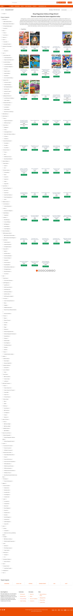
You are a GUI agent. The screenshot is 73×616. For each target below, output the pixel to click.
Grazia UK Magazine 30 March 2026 (56, 121)
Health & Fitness (6, 358)
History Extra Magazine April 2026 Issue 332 (46, 216)
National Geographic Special (9, 441)
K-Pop (5, 129)
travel (51, 20)
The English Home (7, 269)
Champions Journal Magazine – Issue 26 (24, 216)
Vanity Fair (6, 179)
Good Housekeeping (8, 255)
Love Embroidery (7, 104)
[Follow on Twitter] (4, 610)
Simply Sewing (7, 109)
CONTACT (35, 6)
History (5, 208)
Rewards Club (40, 24)
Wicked (6, 349)
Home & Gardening (6, 230)
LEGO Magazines (7, 282)
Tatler (5, 372)
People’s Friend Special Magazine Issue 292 (24, 95)
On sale (4, 13)
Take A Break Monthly (8, 158)
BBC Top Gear (7, 410)
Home (2, 9)
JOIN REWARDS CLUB (42, 6)
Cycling (5, 528)
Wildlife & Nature (6, 428)
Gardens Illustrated (8, 244)
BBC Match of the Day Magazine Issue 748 (67, 239)
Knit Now (6, 68)
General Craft (6, 80)
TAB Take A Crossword (8, 450)
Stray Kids (5, 28)
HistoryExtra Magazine (8, 210)
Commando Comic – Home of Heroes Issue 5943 (35, 239)
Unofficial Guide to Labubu (9, 354)
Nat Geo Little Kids (8, 313)
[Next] (54, 271)
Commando (6, 41)
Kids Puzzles (6, 278)
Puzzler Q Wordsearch (8, 481)
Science (5, 421)
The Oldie (6, 145)
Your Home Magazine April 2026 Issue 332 (67, 169)
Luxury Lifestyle (6, 369)
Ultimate (6, 347)
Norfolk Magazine (7, 517)
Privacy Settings (23, 598)
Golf (4, 543)
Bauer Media (41, 21)
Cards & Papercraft (7, 55)
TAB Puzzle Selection (8, 468)
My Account (22, 594)
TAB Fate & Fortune (8, 156)
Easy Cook (6, 190)
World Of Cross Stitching (9, 111)
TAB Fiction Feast (7, 122)
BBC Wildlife (7, 430)
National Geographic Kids (9, 331)
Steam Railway (7, 226)
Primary (5, 315)
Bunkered (6, 545)
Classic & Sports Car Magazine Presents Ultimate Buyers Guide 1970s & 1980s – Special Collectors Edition (56, 71)
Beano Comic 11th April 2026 (45, 95)
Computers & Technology (7, 46)
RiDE (5, 403)
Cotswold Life (7, 503)
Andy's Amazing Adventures (9, 300)
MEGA (5, 324)
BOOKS (12, 6)
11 (52, 270)
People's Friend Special (8, 120)
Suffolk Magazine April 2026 (35, 193)
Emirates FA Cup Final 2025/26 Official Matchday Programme (45, 70)
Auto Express (7, 408)
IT (4, 48)
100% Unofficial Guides (7, 21)
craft (35, 20)
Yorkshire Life (7, 496)
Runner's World (7, 561)
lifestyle (55, 20)
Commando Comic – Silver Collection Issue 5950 (56, 47)
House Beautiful (7, 264)
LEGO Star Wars (7, 293)
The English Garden (8, 246)
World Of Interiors (8, 271)
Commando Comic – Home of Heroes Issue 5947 (67, 47)
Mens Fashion (6, 163)
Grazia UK (6, 176)
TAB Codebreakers (8, 463)
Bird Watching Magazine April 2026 (24, 146)
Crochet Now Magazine (8, 66)
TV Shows (6, 136)
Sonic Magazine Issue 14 (67, 69)
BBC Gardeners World (7, 233)
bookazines (56, 18)
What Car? (6, 417)
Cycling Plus (6, 530)
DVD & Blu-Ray (5, 113)
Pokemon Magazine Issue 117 (34, 121)
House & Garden (7, 262)
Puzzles (4, 443)
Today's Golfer (7, 550)
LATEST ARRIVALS (28, 6)
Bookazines (5, 19)
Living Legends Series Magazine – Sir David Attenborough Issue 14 (56, 95)
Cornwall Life (7, 501)
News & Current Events (6, 432)
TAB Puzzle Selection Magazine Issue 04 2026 (67, 216)
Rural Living (5, 374)
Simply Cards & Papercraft (9, 59)
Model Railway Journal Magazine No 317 (35, 146)
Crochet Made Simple (8, 64)
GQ (5, 167)
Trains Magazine (7, 228)
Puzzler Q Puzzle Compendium (10, 461)
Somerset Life (7, 519)
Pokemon (6, 338)
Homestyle (6, 260)
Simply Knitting (7, 73)
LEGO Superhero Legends (9, 296)
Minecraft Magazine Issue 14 (34, 169)
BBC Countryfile (7, 376)
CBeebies (6, 305)
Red (5, 154)
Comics (4, 39)
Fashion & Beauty (6, 161)
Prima (5, 152)
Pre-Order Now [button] (67, 102)
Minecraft (6, 329)
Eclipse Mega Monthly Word (9, 454)
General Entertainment (7, 140)
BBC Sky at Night (7, 426)
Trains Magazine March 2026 (67, 193)
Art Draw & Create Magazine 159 (56, 169)
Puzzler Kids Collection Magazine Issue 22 (35, 262)
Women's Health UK (8, 363)
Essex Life (6, 510)
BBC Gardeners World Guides (9, 23)
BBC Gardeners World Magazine (10, 237)
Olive (5, 199)
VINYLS (22, 6)
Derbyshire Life (7, 490)
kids (47, 20)
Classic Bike (6, 392)
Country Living (7, 378)
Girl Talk (6, 322)
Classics (5, 385)
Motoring (5, 405)
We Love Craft (7, 93)
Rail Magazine (7, 224)
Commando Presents (7, 44)
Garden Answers (7, 242)
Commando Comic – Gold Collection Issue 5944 (56, 239)
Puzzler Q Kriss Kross (8, 459)
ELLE (5, 174)
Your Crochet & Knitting (8, 77)
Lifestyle (4, 356)
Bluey (5, 302)
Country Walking (7, 221)
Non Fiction (5, 35)
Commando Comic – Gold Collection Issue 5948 (34, 70)
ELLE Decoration (7, 253)
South (5, 499)
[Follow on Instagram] (2, 610)
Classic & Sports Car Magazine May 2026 (56, 146)
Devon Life (6, 505)
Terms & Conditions (33, 598)
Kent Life (6, 514)
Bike (5, 401)
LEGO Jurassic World (8, 287)
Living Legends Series (8, 131)
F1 (5, 556)
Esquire (6, 165)
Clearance (4, 37)
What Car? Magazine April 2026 (45, 121)
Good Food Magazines (7, 188)
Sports (4, 526)
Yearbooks (6, 138)
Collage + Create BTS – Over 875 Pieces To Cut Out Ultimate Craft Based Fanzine (24, 170)
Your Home (6, 273)
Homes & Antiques (8, 257)
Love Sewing (6, 107)
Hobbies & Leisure (6, 201)
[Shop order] (66, 10)
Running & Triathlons (7, 559)
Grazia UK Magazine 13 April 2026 (67, 146)
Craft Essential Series (8, 57)
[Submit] (57, 2)
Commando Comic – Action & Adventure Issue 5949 (23, 70)
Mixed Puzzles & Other (8, 452)
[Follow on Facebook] (0, 610)
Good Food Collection (8, 194)
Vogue (5, 181)
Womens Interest (7, 149)
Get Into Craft (7, 89)
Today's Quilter (7, 100)
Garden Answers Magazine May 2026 (34, 95)
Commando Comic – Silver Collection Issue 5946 (24, 239)
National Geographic (7, 435)
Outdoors (5, 217)
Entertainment (5, 116)
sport (49, 20)
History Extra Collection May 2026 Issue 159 (35, 47)
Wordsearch (6, 478)
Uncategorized (5, 570)
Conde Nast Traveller (8, 568)
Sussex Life (6, 523)
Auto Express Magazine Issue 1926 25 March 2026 (35, 216)
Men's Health (7, 360)
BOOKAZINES (17, 6)
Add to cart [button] (24, 50)
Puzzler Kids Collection (8, 280)
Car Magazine (7, 412)
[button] (70, 2)
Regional (4, 483)
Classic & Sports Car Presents (9, 390)
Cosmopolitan (7, 172)
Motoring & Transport (6, 383)
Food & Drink (5, 185)
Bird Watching (7, 219)
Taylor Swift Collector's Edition (10, 134)
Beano (5, 318)
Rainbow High (7, 340)
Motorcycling (6, 399)
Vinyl (4, 572)
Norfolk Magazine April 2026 (46, 193)
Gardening (5, 239)
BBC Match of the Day (8, 538)
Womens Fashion (7, 170)
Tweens (5, 351)
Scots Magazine (7, 494)
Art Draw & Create (8, 82)
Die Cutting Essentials (8, 86)
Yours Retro (6, 147)
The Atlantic (6, 143)
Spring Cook (6, 367)
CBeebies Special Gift (8, 307)
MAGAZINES (6, 6)
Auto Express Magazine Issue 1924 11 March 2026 (56, 193)
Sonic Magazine (7, 342)
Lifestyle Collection (7, 365)
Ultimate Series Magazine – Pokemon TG (24, 262)
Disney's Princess (7, 320)
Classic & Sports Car (8, 387)
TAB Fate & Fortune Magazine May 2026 (24, 47)
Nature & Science (5, 419)
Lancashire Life (7, 492)
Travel (4, 563)
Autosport (6, 554)
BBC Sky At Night (7, 423)
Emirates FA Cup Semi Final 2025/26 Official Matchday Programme (24, 121)
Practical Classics (7, 396)
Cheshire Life (7, 487)
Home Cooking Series (8, 197)
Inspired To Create (7, 91)
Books (4, 30)
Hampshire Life (7, 512)
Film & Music (6, 125)
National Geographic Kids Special (10, 333)
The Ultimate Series (8, 345)
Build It (6, 251)
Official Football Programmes (9, 541)
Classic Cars (6, 394)
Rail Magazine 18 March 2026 (67, 121)
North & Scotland (6, 485)
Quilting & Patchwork (7, 95)
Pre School (6, 298)
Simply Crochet (7, 71)
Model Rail (6, 215)
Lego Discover (7, 284)
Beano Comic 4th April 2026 (46, 169)
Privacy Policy (42, 600)
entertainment (39, 20)
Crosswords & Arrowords (8, 445)
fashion (26, 20)
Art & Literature (6, 203)
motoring (32, 20)
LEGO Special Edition (8, 291)
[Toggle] (20, 29)
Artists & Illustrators (8, 206)
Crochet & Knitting (7, 62)
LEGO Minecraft (7, 289)
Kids (4, 275)
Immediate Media (28, 21)
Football (5, 536)
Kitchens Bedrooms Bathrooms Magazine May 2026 (45, 146)
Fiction (5, 32)
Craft (4, 53)
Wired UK (6, 50)
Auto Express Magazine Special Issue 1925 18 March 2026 (56, 216)
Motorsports (6, 552)
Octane (6, 414)
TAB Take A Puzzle (8, 472)
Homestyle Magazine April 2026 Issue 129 (23, 193)
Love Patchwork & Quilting (9, 98)
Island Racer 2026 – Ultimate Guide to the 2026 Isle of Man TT (67, 95)
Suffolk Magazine (7, 521)
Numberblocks (7, 336)
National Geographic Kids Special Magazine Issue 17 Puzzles (45, 262)
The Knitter (6, 75)
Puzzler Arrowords (8, 447)
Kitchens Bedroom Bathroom (9, 266)
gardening (44, 20)
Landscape (6, 381)
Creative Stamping (7, 84)
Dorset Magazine (7, 508)
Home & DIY (6, 248)
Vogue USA (6, 183)
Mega (5, 327)
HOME (2, 6)
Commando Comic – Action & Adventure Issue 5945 (45, 239)
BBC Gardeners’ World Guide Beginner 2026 (46, 47)
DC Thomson (34, 21)
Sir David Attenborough (8, 26)
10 (49, 270)
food (29, 20)
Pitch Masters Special (8, 547)
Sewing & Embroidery (7, 102)
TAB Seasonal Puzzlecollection (10, 470)
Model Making (6, 212)
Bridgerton (6, 127)
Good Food (6, 192)
